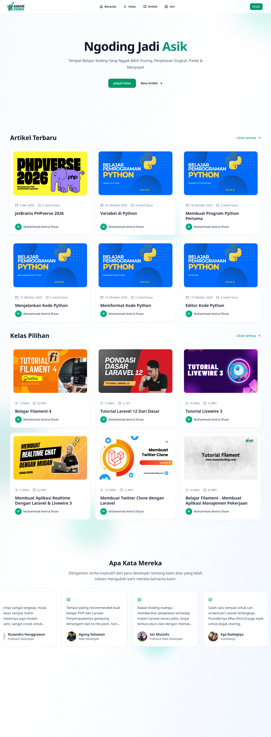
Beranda (108, 6)
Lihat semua (249, 138)
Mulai (256, 6)
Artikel (150, 6)
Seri (170, 6)
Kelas (130, 6)
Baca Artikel (152, 83)
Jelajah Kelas (122, 83)
